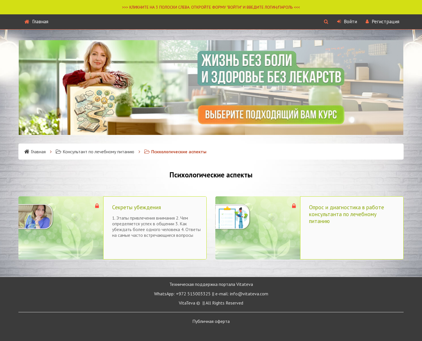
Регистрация (382, 21)
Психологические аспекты (175, 151)
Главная (36, 21)
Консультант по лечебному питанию (95, 151)
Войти (347, 21)
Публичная (211, 321)
